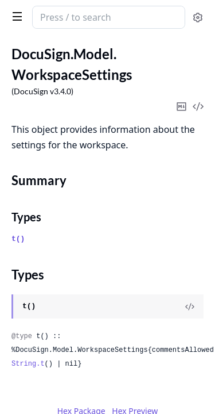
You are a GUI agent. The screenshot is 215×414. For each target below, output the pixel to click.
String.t (28, 364)
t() (18, 239)
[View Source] (190, 306)
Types (26, 217)
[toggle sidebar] (15, 16)
